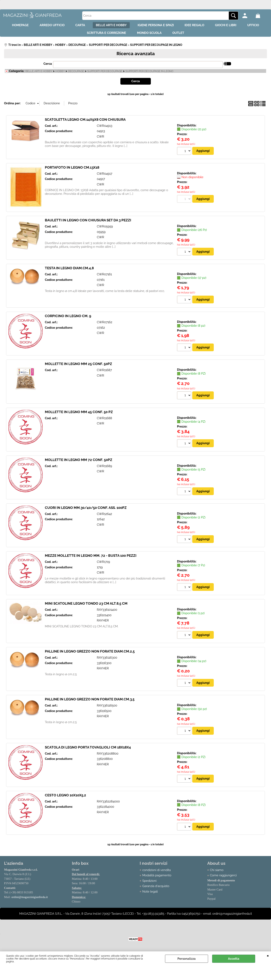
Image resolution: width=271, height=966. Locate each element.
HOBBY (60, 72)
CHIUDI (268, 955)
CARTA (78, 25)
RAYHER (103, 623)
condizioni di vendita (156, 872)
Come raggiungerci (223, 878)
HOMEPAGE (15, 25)
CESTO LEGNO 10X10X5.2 (65, 797)
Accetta (233, 959)
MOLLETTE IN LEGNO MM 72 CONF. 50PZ (78, 462)
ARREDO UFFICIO (48, 25)
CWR (100, 138)
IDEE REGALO (196, 25)
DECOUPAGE (76, 72)
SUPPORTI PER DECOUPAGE (104, 72)
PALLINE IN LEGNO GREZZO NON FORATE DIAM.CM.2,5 (90, 654)
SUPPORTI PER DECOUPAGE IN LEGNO (149, 72)
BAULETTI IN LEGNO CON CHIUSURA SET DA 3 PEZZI (88, 222)
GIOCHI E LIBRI (229, 25)
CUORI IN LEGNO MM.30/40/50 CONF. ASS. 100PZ (86, 510)
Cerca (47, 65)
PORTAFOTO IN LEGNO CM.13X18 (72, 169)
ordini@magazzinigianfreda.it (29, 899)
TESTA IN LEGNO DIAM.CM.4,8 (69, 270)
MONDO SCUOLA (149, 34)
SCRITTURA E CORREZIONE (105, 34)
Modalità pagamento (156, 878)
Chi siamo (216, 872)
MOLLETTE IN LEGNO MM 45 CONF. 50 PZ (79, 414)
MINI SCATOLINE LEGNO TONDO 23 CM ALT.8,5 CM (86, 606)
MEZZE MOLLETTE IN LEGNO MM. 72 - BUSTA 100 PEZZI (90, 558)
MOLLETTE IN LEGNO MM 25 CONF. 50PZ (78, 366)
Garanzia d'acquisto (155, 888)
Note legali (150, 894)
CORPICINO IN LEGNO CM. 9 (68, 318)
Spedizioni (149, 883)
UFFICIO (258, 25)
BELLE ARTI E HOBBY (110, 25)
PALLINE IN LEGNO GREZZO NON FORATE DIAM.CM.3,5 (89, 702)
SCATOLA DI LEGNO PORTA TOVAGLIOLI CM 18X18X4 (88, 749)
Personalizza (186, 959)
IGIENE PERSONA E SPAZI (156, 25)
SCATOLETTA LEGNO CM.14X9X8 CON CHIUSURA (85, 121)
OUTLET (180, 34)
